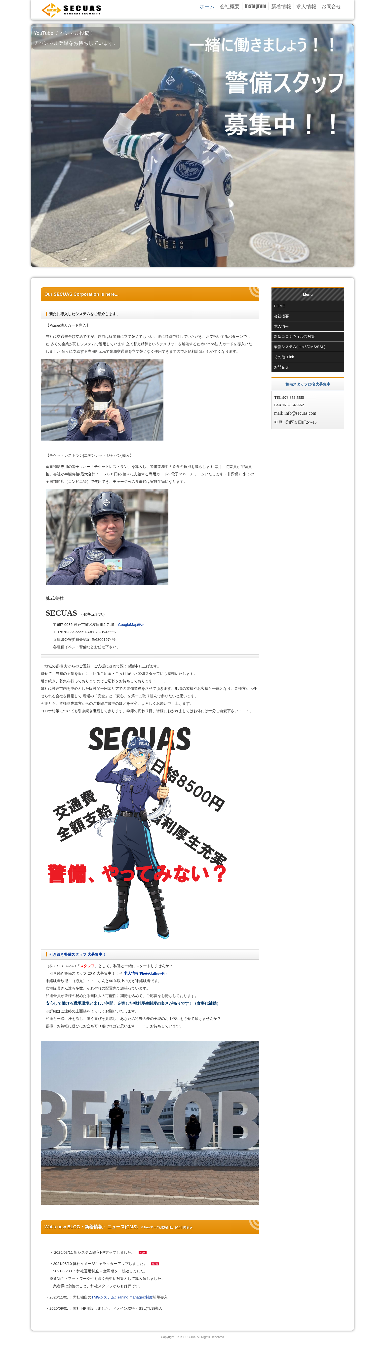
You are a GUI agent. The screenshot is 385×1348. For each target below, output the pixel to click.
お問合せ (331, 6)
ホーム (207, 6)
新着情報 (281, 6)
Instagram (255, 6)
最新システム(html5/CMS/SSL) (299, 347)
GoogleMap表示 (131, 624)
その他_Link (284, 357)
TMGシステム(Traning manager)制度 (122, 1297)
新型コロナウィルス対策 (294, 336)
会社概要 (230, 6)
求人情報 (306, 6)
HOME (279, 306)
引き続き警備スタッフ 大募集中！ (77, 954)
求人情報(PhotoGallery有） (146, 973)
